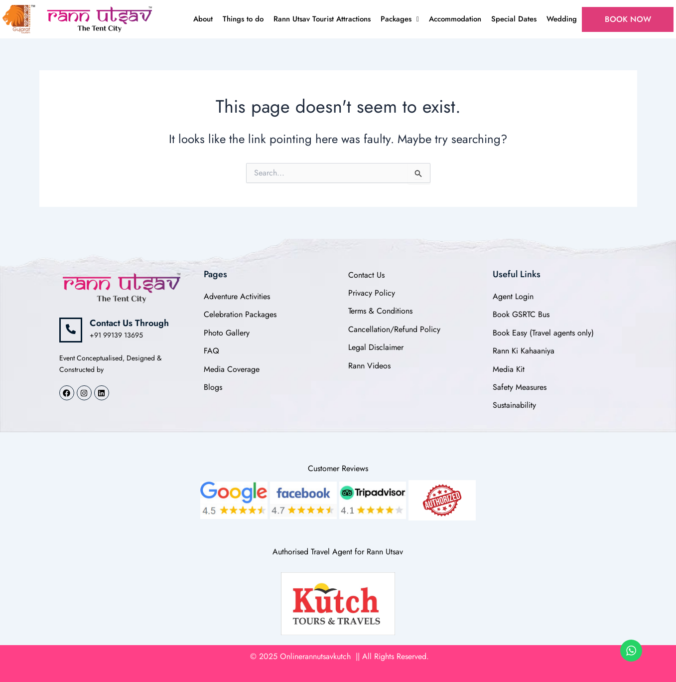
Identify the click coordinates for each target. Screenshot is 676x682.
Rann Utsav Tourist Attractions (322, 18)
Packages (400, 18)
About (203, 18)
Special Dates (514, 18)
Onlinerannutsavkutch (316, 656)
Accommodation (455, 18)
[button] (400, 19)
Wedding (561, 18)
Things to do (243, 18)
